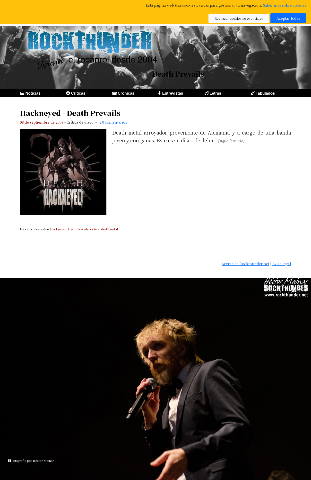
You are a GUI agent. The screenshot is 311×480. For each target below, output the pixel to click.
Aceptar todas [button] (288, 18)
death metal (109, 229)
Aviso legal (281, 263)
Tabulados (265, 93)
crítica (94, 229)
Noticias (32, 93)
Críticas (78, 93)
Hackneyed (58, 229)
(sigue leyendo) (231, 140)
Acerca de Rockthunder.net (245, 263)
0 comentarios (114, 122)
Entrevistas (172, 93)
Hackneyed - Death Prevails (70, 113)
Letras (215, 93)
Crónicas (126, 93)
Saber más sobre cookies (284, 5)
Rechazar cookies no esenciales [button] (239, 18)
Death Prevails (78, 229)
